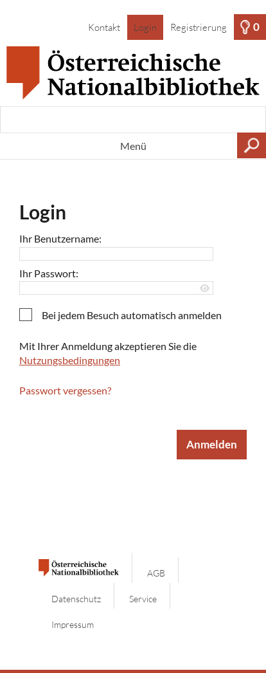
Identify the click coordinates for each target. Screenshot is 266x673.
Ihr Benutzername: (60, 238)
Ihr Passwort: (48, 273)
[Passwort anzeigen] (205, 288)
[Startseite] (133, 73)
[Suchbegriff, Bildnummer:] (133, 120)
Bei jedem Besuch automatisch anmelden (132, 315)
